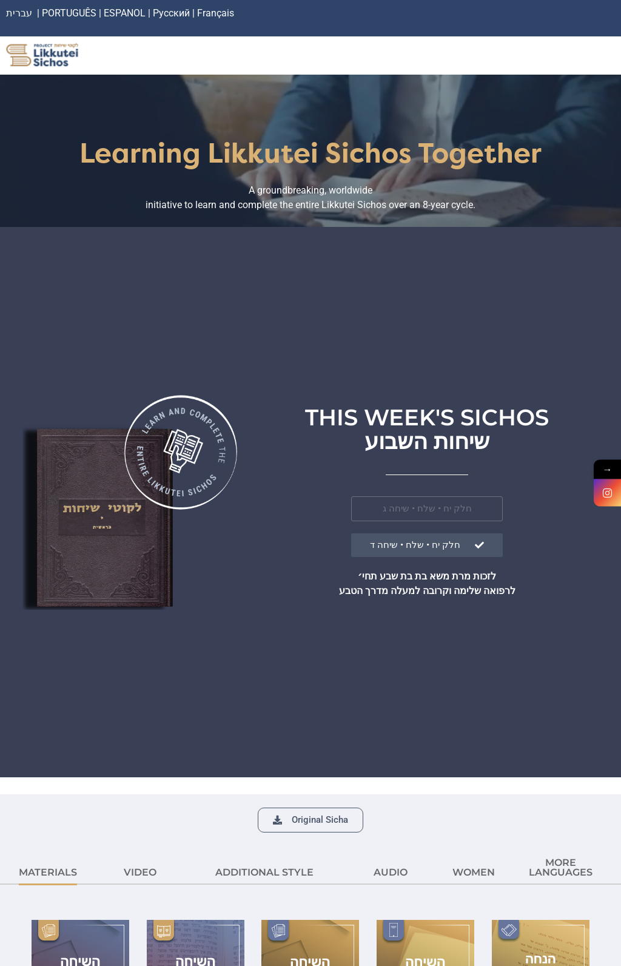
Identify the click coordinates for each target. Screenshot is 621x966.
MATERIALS (48, 872)
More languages (560, 867)
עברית (19, 13)
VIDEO (140, 872)
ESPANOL (125, 13)
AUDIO (391, 872)
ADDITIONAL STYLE (264, 872)
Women (473, 872)
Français (215, 13)
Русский (172, 13)
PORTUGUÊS (69, 13)
